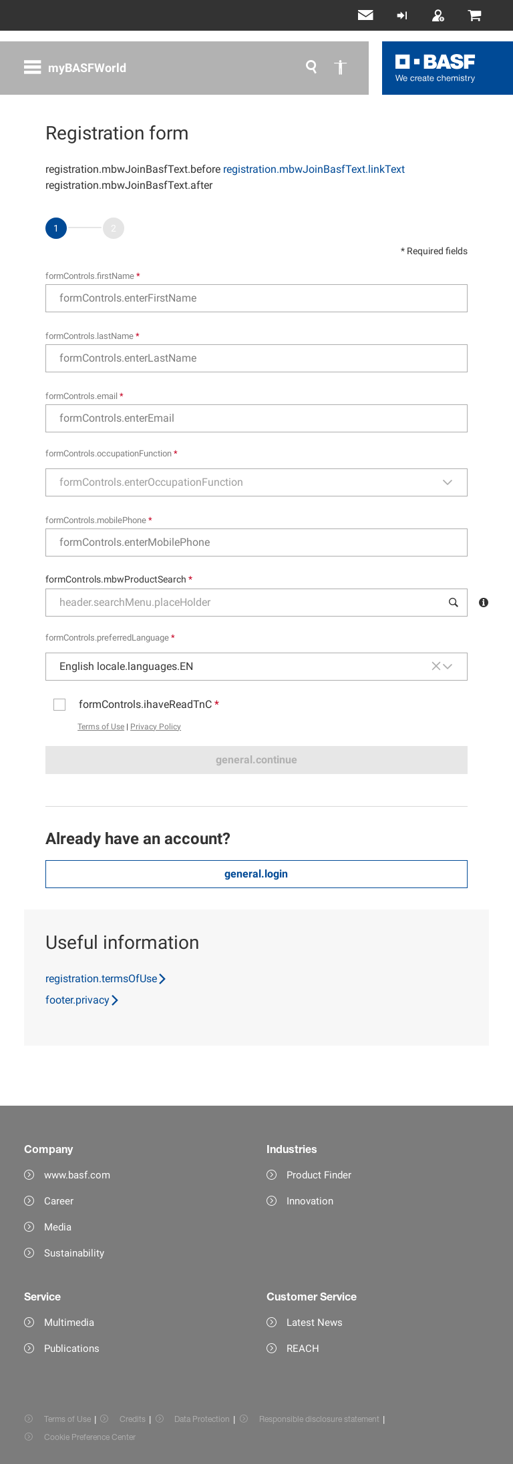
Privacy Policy (155, 726)
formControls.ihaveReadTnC (149, 704)
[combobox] (244, 482)
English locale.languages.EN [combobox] (126, 666)
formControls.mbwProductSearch (118, 579)
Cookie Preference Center (90, 1437)
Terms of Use (100, 726)
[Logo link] (435, 68)
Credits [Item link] (133, 1419)
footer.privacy (82, 1000)
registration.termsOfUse (106, 978)
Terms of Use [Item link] (67, 1419)
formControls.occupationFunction (111, 453)
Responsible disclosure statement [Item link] (319, 1419)
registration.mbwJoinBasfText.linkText (314, 169)
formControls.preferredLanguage (110, 638)
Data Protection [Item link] (202, 1419)
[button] (454, 482)
